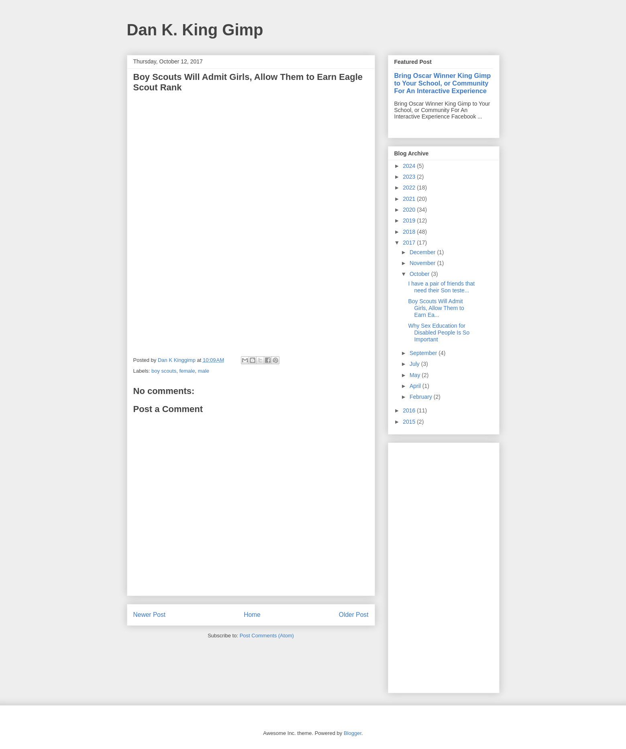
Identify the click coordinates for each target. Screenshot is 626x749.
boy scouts (163, 371)
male (203, 371)
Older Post (354, 614)
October (420, 274)
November (423, 263)
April (416, 386)
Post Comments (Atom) (267, 636)
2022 (410, 187)
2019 (410, 220)
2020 (410, 209)
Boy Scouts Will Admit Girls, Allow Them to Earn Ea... (436, 308)
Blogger (352, 733)
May (416, 375)
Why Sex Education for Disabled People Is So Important (438, 332)
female (187, 371)
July (415, 364)
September (424, 353)
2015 (410, 421)
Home (252, 614)
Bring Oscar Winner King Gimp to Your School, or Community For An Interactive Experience (442, 83)
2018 (410, 232)
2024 (410, 166)
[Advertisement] (443, 566)
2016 (410, 410)
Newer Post (149, 614)
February (422, 397)
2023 (410, 176)
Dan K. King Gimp (195, 30)
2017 (410, 242)
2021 (410, 199)
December (423, 252)
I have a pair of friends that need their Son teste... (441, 287)
